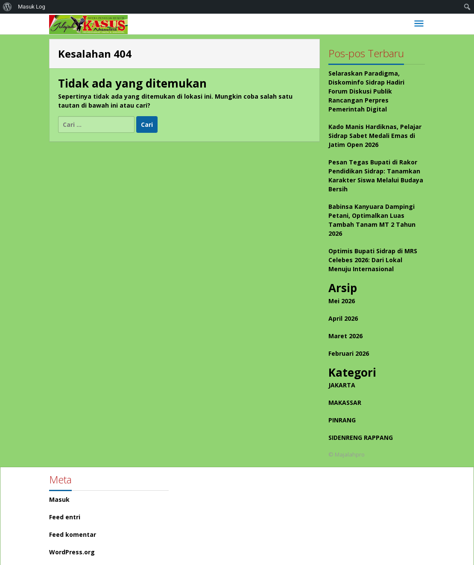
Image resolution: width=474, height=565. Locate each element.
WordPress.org (72, 552)
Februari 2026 (348, 353)
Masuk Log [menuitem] (31, 6)
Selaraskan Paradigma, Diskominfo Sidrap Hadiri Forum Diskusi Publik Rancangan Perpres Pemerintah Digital (366, 91)
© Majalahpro (346, 454)
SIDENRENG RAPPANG (360, 437)
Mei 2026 (341, 301)
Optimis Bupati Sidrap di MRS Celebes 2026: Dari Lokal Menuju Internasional (372, 260)
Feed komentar (72, 534)
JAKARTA (341, 385)
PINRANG (342, 420)
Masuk (59, 499)
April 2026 (343, 318)
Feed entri (64, 517)
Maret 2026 (345, 336)
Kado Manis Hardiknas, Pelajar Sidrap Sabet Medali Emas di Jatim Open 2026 (374, 136)
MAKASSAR (344, 402)
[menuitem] (7, 7)
